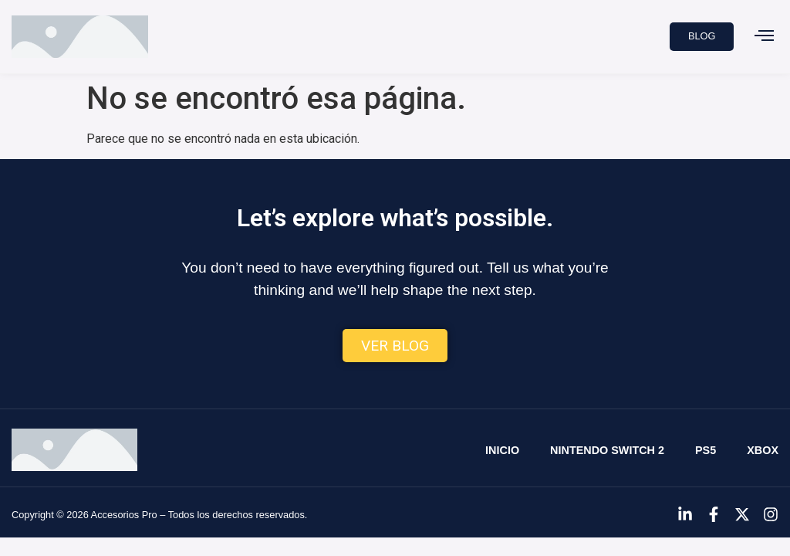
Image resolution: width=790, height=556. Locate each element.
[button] (763, 37)
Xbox (762, 450)
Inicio (502, 450)
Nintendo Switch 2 (607, 450)
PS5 (705, 450)
